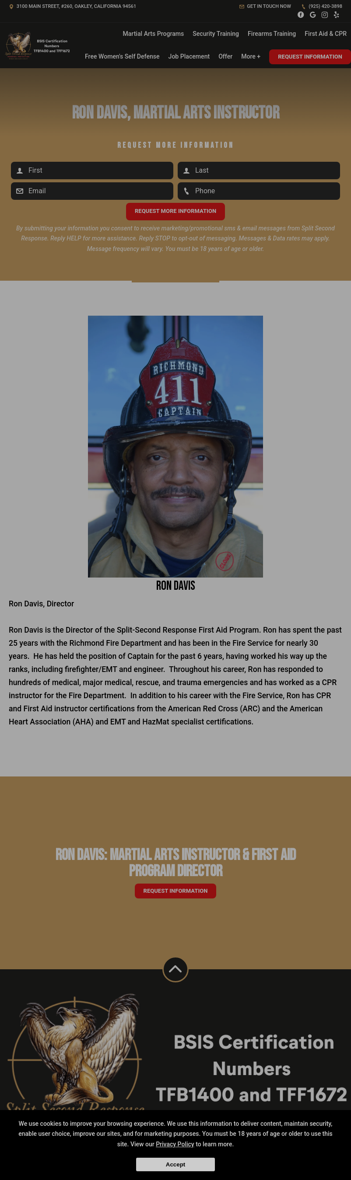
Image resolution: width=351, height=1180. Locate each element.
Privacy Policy (175, 1144)
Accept (175, 1164)
